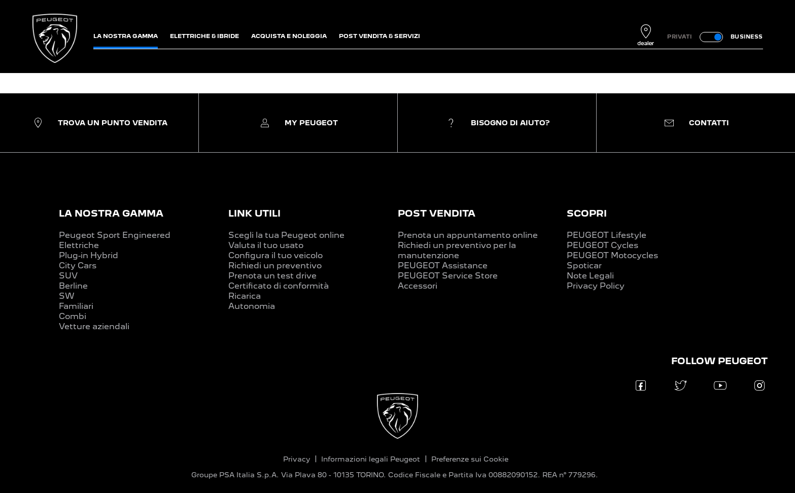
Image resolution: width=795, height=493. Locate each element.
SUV (68, 275)
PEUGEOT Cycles (602, 245)
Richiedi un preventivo (275, 265)
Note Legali (590, 275)
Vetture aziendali (94, 326)
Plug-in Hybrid (88, 255)
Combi (72, 316)
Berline (73, 286)
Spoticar (584, 265)
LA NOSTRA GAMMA (111, 213)
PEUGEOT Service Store (448, 275)
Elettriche (79, 245)
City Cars (77, 265)
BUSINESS (747, 36)
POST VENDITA (436, 213)
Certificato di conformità (278, 286)
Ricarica (244, 296)
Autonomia (251, 306)
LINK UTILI (254, 213)
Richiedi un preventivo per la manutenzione (457, 250)
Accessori (417, 286)
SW (67, 296)
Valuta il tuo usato (265, 245)
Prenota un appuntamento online (468, 235)
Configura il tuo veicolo (275, 255)
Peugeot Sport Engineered (114, 235)
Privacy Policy (596, 286)
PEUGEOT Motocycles (612, 255)
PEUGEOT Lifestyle (606, 235)
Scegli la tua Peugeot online (286, 235)
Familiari (76, 306)
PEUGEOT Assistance (443, 265)
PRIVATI (679, 36)
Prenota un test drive (272, 275)
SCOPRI (587, 213)
